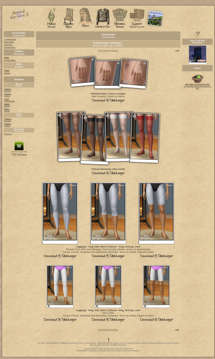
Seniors (7, 111)
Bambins (7, 91)
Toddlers (7, 89)
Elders (7, 109)
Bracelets (9, 42)
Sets (6, 57)
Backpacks (9, 47)
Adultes (7, 106)
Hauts (7, 72)
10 (115, 51)
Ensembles (9, 60)
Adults (7, 104)
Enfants (7, 96)
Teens (6, 99)
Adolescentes (9, 101)
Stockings (8, 134)
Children (7, 94)
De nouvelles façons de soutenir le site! (197, 85)
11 (117, 51)
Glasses (8, 44)
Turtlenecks (10, 39)
